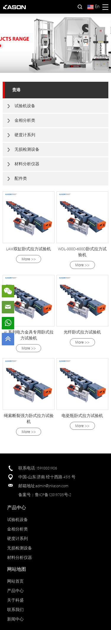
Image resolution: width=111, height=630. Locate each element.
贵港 (16, 90)
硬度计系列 (25, 135)
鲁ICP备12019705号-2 (53, 495)
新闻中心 (15, 619)
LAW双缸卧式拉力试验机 (28, 249)
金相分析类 (25, 120)
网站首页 (15, 581)
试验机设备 (25, 106)
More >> (29, 259)
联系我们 (15, 609)
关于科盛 (15, 600)
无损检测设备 (27, 149)
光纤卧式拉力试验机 (82, 332)
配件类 (21, 178)
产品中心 (15, 591)
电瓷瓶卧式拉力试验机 (82, 415)
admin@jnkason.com (52, 486)
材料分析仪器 (27, 164)
